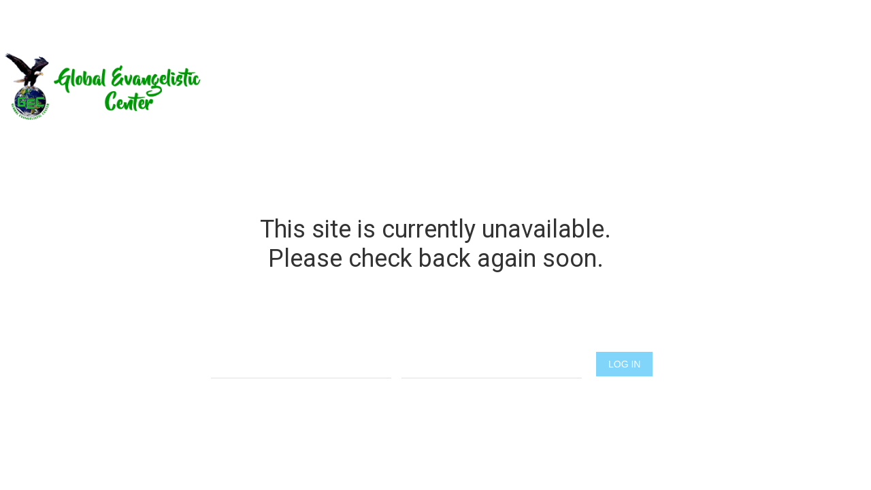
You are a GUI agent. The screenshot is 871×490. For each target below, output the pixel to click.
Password (492, 337)
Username (301, 337)
